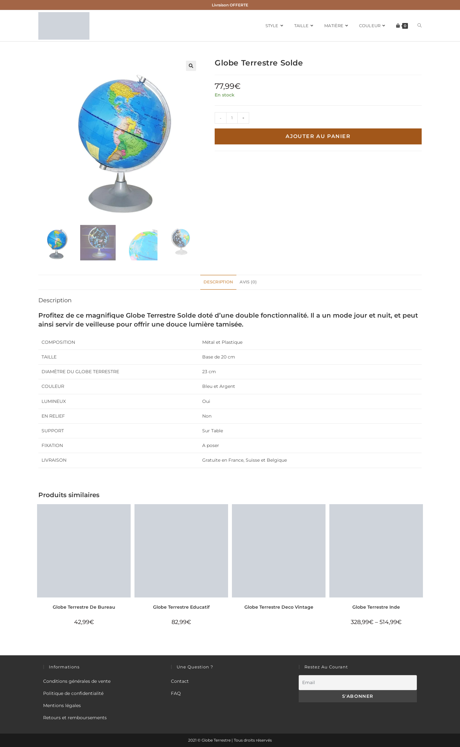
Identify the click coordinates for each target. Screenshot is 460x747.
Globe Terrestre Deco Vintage (278, 607)
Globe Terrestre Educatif (181, 607)
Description (218, 282)
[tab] (218, 282)
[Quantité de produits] (232, 118)
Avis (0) (248, 282)
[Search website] (419, 25)
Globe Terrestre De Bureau (84, 607)
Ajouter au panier (318, 136)
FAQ (176, 693)
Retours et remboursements (75, 717)
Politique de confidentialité (73, 693)
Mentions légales (62, 705)
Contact (180, 681)
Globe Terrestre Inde (376, 607)
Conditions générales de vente (77, 681)
